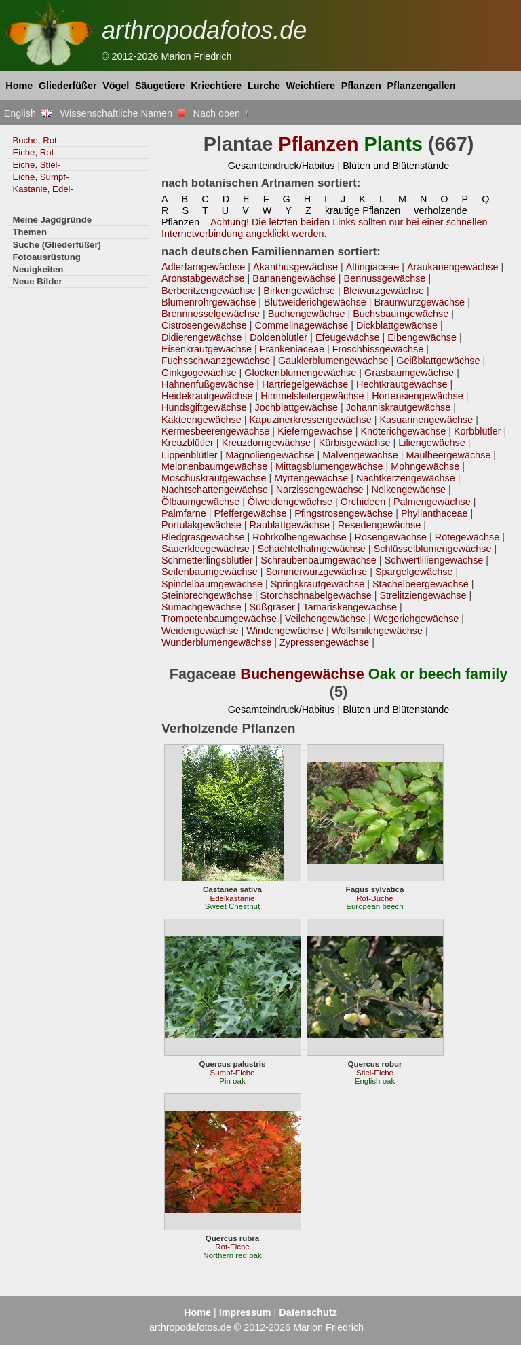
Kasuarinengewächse (426, 419)
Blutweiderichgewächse (315, 302)
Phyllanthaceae (434, 513)
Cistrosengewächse (204, 325)
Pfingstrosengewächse (343, 513)
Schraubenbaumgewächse (318, 560)
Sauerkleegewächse (205, 548)
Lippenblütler (189, 454)
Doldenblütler (278, 337)
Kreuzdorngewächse (266, 442)
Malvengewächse (360, 454)
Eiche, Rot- (34, 152)
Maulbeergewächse (448, 454)
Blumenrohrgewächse (208, 302)
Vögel (115, 85)
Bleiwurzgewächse (383, 290)
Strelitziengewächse (422, 595)
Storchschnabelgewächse (316, 595)
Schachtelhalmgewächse (312, 548)
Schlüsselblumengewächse (433, 548)
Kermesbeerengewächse (215, 431)
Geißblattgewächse (438, 360)
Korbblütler (477, 431)
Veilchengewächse (325, 618)
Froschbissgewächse (378, 349)
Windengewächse (285, 630)
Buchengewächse (306, 313)
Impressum (245, 1312)
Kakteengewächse (201, 419)
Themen (29, 232)
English (28, 113)
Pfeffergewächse (250, 513)
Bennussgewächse (385, 278)
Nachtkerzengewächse (405, 478)
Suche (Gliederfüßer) (56, 245)
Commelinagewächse (301, 325)
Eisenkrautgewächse (206, 349)
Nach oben (222, 113)
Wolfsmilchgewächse (377, 630)
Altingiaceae (373, 266)
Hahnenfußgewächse (207, 384)
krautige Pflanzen (362, 210)
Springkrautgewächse (318, 583)
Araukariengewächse (453, 266)
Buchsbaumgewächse (400, 313)
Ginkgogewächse (199, 372)
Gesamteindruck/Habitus (281, 165)
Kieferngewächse (315, 431)
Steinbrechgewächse (206, 595)
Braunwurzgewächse (419, 302)
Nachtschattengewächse (214, 489)
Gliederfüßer (68, 85)
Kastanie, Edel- (42, 189)
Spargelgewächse (414, 571)
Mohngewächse (425, 466)
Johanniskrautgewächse (398, 407)
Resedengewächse (379, 524)
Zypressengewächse (324, 642)
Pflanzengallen (421, 85)
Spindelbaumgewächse (212, 583)
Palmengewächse (432, 501)
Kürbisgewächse (355, 442)
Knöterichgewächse (403, 431)
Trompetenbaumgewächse (219, 618)
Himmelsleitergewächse (312, 395)
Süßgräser (271, 607)
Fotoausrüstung (46, 257)
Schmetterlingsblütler (207, 560)
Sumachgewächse (201, 607)
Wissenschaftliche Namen (122, 113)
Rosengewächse (391, 537)
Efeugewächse (347, 337)
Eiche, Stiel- (36, 165)
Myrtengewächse (311, 478)
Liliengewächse (431, 442)
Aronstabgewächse (203, 278)
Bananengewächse (294, 278)
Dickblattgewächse (397, 325)
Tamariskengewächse (350, 607)
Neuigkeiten (37, 269)
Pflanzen (361, 85)
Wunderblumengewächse (216, 642)
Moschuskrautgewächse (214, 478)
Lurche (264, 85)
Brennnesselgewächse (210, 313)
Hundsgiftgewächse (204, 407)
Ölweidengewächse (290, 501)
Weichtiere (311, 85)
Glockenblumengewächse (300, 372)
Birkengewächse (299, 290)
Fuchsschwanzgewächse (215, 360)
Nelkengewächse (408, 489)
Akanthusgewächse (295, 266)
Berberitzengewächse (208, 290)
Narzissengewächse (320, 489)
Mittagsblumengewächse (329, 466)
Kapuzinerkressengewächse (310, 419)
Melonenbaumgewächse (214, 466)
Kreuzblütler (187, 442)
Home (19, 85)
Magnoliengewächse (269, 454)
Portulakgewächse (201, 524)
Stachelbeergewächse (420, 583)
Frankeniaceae (292, 349)
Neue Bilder (37, 281)
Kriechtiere (216, 85)
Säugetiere (160, 85)
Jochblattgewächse (296, 407)
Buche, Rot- (36, 140)
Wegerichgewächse (416, 618)
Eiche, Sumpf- (40, 177)
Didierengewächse (201, 337)
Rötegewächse (467, 537)
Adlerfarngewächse (203, 266)
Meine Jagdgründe (52, 220)
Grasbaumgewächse (409, 372)
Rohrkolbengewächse (299, 537)
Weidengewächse (199, 630)
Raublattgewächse (289, 524)
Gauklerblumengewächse (333, 360)
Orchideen (363, 501)
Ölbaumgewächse (200, 501)
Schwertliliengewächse (434, 560)
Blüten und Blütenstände (396, 165)
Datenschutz (308, 1312)
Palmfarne (183, 513)
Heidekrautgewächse (207, 395)
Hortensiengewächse (417, 395)
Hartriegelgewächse (305, 384)
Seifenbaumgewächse (209, 571)
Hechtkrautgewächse (402, 384)
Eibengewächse (422, 337)
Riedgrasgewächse (203, 537)
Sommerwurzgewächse (317, 571)
